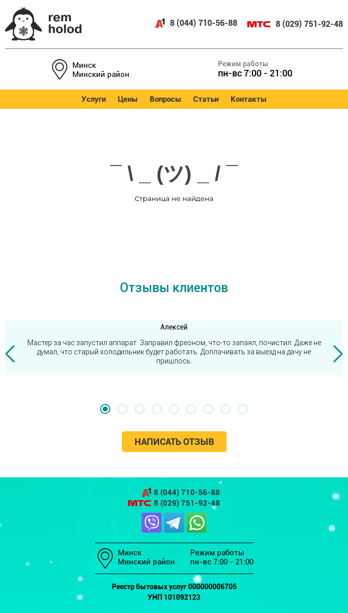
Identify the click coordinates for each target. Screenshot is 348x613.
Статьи (206, 99)
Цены (128, 99)
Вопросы (165, 99)
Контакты (249, 99)
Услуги (93, 99)
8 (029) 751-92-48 (295, 24)
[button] (105, 409)
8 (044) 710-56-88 (196, 23)
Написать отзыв (174, 441)
